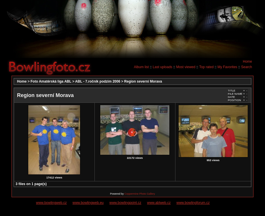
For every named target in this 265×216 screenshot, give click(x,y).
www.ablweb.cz (159, 203)
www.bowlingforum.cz (193, 203)
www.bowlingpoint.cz (125, 203)
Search (246, 67)
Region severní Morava (143, 81)
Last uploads (162, 67)
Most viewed (185, 67)
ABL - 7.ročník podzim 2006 (97, 81)
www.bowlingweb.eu (88, 203)
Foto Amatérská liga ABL (51, 81)
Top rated (206, 67)
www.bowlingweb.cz (51, 203)
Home (247, 61)
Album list (141, 67)
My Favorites (227, 67)
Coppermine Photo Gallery (139, 193)
